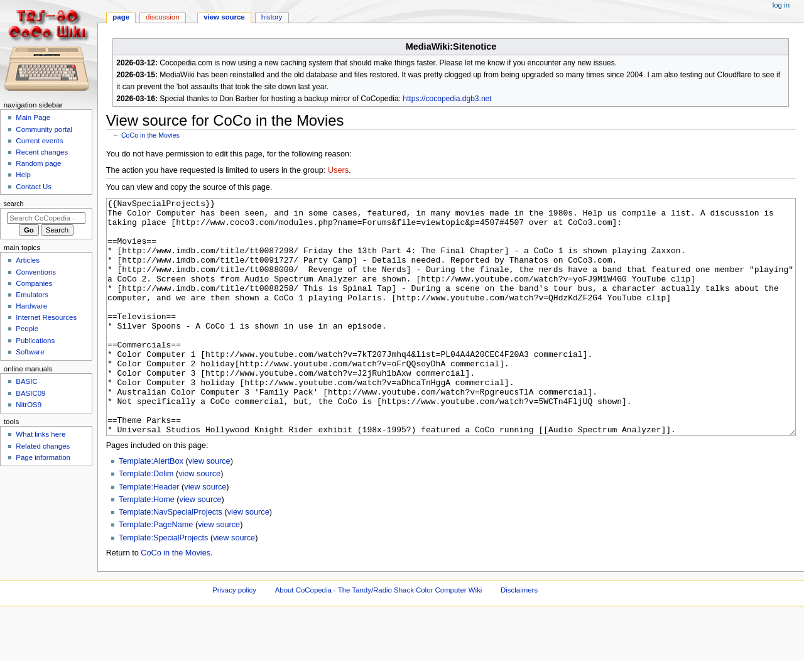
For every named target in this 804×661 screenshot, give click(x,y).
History (272, 17)
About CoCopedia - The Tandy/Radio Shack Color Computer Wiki (378, 637)
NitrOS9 (28, 404)
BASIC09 (30, 393)
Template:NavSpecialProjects (170, 559)
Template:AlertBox (151, 508)
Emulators (32, 294)
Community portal (44, 129)
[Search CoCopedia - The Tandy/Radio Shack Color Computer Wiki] (46, 218)
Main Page (33, 117)
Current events (39, 141)
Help (23, 174)
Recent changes (42, 152)
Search (14, 203)
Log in (781, 5)
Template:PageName (156, 571)
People (27, 328)
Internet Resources (46, 317)
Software (30, 352)
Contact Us (34, 186)
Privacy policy (234, 637)
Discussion (162, 17)
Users (338, 170)
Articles (28, 260)
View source (224, 17)
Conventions (36, 272)
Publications (35, 340)
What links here (40, 434)
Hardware (31, 306)
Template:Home (147, 546)
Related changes (43, 446)
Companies (34, 283)
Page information (43, 457)
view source (209, 508)
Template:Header (149, 534)
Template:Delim (146, 520)
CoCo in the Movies (150, 135)
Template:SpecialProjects (163, 585)
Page (120, 17)
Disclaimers (519, 637)
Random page (38, 163)
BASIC (26, 381)
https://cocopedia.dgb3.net (447, 98)
